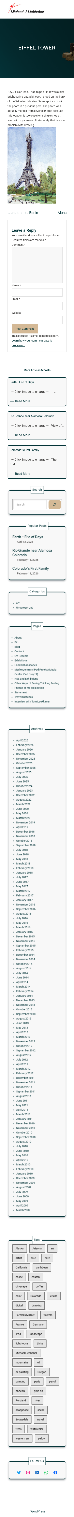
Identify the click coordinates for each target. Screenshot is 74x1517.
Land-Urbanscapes (30, 666)
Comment (18, 244)
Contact (27, 658)
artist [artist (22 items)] (27, 1296)
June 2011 (28, 1044)
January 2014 (30, 985)
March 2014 (29, 980)
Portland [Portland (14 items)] (28, 1375)
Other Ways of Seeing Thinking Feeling (36, 676)
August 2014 (29, 970)
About (26, 651)
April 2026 (28, 844)
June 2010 (28, 1071)
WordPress (37, 1511)
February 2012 (30, 1028)
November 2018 (30, 897)
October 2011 (29, 1036)
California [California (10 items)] (28, 1301)
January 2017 (30, 932)
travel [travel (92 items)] (39, 1385)
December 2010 (30, 1056)
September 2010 (30, 1064)
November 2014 (30, 965)
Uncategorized (30, 605)
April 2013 (28, 1006)
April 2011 (28, 1048)
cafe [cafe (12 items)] (42, 1296)
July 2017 (28, 920)
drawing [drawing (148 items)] (36, 1322)
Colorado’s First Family (33, 562)
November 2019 (30, 890)
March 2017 (29, 927)
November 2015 (30, 955)
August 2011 (29, 1041)
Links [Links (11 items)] (38, 1343)
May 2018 (28, 910)
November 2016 (30, 935)
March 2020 (29, 887)
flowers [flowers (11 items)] (43, 1327)
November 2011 (30, 1033)
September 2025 (30, 859)
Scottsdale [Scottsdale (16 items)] (28, 1385)
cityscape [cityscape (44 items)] (28, 1312)
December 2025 (30, 852)
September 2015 (30, 958)
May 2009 (28, 1099)
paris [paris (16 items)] (37, 1364)
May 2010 (28, 1074)
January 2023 (30, 872)
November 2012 (30, 1011)
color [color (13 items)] (26, 1317)
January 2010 (30, 1084)
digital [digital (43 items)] (27, 1322)
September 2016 (30, 937)
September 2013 (30, 996)
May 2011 (28, 1046)
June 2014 (28, 975)
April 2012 (28, 1023)
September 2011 (30, 1038)
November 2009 (30, 1089)
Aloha (62, 213)
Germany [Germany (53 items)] (37, 1333)
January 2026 (30, 849)
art (26, 603)
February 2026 (30, 847)
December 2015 (30, 953)
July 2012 (28, 1021)
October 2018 (29, 900)
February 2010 (30, 1081)
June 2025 (28, 867)
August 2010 (29, 1066)
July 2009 (28, 1094)
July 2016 (28, 943)
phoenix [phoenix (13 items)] (27, 1370)
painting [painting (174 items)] (27, 1364)
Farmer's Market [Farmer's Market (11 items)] (30, 1327)
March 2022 (29, 879)
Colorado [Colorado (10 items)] (36, 1317)
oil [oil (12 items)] (37, 1354)
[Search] (46, 503)
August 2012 (29, 1018)
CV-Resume (28, 661)
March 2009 (29, 1104)
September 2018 (30, 902)
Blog (25, 656)
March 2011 (29, 1051)
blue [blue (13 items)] (35, 1296)
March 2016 (29, 947)
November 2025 (30, 854)
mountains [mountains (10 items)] (28, 1354)
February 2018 (30, 915)
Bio (25, 653)
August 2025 (29, 862)
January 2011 (30, 1054)
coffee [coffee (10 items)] (38, 1312)
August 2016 (29, 940)
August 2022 (29, 877)
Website (16, 312)
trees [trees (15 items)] (26, 1391)
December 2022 (30, 874)
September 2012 (30, 1016)
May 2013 (28, 1003)
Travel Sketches (29, 684)
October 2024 (29, 869)
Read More (23, 401)
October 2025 (29, 857)
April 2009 (28, 1102)
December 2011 (30, 1031)
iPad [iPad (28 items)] (26, 1338)
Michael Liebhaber (16, 1502)
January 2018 (30, 917)
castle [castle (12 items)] (27, 1307)
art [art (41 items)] (45, 1291)
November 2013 (30, 990)
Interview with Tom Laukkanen (34, 686)
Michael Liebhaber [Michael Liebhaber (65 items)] (31, 1349)
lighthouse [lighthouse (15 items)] (28, 1343)
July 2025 (28, 864)
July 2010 (28, 1069)
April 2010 (28, 1076)
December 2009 (30, 1086)
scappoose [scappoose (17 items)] (28, 1380)
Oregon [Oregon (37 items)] (39, 1359)
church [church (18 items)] (36, 1307)
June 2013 (28, 1001)
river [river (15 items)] (37, 1375)
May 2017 (28, 925)
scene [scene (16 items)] (39, 1380)
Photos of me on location (32, 679)
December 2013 (30, 988)
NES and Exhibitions (30, 673)
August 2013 (29, 998)
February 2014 (30, 983)
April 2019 (28, 892)
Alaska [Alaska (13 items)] (27, 1291)
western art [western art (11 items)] (29, 1396)
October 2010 (29, 1061)
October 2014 (29, 968)
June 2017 (28, 922)
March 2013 (29, 1008)
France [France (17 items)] (27, 1333)
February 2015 (30, 960)
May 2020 (28, 884)
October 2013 (29, 993)
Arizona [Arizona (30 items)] (37, 1291)
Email (16, 299)
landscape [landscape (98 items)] (36, 1338)
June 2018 (28, 907)
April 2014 (28, 978)
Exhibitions (28, 663)
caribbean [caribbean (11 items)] (39, 1301)
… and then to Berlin (22, 213)
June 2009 (28, 1097)
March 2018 (29, 912)
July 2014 (28, 973)
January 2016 (30, 950)
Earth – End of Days (31, 544)
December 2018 (30, 894)
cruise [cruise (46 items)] (46, 1317)
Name (16, 285)
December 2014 (30, 963)
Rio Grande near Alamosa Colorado (34, 553)
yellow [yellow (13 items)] (39, 1396)
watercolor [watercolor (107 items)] (36, 1391)
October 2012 (29, 1013)
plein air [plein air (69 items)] (37, 1370)
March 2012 (29, 1026)
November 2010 (30, 1059)
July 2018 (28, 905)
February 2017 (30, 930)
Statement (27, 681)
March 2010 (29, 1079)
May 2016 (28, 945)
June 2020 (28, 882)
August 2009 (29, 1091)
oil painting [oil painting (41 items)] (28, 1359)
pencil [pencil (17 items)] (45, 1364)
